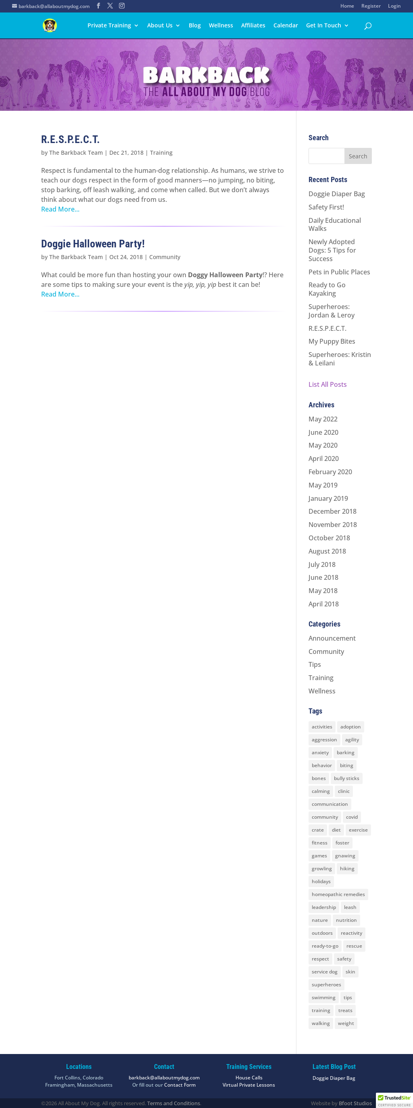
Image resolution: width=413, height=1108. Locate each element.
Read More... (60, 209)
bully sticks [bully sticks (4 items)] (346, 778)
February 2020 (330, 471)
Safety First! (326, 207)
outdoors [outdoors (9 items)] (322, 933)
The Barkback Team (76, 152)
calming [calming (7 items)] (321, 791)
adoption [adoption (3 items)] (350, 726)
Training (161, 152)
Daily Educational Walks (335, 224)
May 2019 (323, 485)
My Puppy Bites (332, 341)
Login (394, 6)
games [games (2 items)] (319, 855)
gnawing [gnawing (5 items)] (345, 855)
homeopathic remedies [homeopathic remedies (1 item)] (338, 894)
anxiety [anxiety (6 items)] (320, 752)
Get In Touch (323, 26)
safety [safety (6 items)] (344, 958)
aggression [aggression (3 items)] (324, 739)
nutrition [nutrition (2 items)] (346, 920)
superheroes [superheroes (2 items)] (326, 984)
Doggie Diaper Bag (337, 193)
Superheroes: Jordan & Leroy (332, 311)
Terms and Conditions (173, 1103)
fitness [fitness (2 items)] (319, 842)
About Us (160, 26)
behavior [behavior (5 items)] (322, 765)
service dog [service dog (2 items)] (325, 971)
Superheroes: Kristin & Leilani (340, 358)
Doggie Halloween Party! (93, 244)
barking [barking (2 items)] (346, 752)
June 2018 (323, 577)
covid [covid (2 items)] (352, 816)
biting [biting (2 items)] (346, 765)
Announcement (332, 638)
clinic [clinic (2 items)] (344, 791)
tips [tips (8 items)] (348, 997)
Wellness (221, 26)
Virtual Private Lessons (249, 1084)
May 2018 (323, 590)
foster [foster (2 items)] (342, 842)
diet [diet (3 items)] (336, 829)
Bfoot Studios (355, 1103)
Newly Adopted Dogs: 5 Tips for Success (332, 250)
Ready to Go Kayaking (327, 289)
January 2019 (328, 498)
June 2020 (323, 432)
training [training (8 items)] (321, 1010)
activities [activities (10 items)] (322, 726)
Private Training (109, 26)
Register (371, 6)
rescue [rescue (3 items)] (354, 945)
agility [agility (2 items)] (352, 739)
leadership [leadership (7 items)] (324, 907)
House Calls (249, 1077)
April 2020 (324, 458)
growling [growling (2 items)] (322, 868)
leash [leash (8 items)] (350, 907)
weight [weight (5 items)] (346, 1023)
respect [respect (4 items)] (320, 958)
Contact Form (180, 1084)
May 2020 (323, 445)
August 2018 (327, 551)
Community (164, 257)
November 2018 (333, 524)
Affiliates (253, 26)
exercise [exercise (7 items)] (358, 829)
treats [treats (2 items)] (345, 1010)
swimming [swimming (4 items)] (324, 997)
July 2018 (322, 564)
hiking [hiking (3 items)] (347, 868)
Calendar (285, 26)
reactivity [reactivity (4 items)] (351, 933)
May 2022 (323, 419)
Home (347, 6)
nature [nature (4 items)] (320, 920)
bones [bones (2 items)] (319, 778)
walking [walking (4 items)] (321, 1023)
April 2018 (324, 604)
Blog (195, 26)
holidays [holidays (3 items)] (321, 881)
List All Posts (328, 384)
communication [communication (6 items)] (330, 804)
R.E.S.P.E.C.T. (70, 139)
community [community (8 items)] (325, 816)
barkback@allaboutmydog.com (164, 1077)
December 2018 (333, 511)
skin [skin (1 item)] (350, 971)
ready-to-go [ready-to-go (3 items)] (325, 945)
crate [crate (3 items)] (318, 829)
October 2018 (329, 537)
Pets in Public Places (339, 272)
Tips (315, 664)
